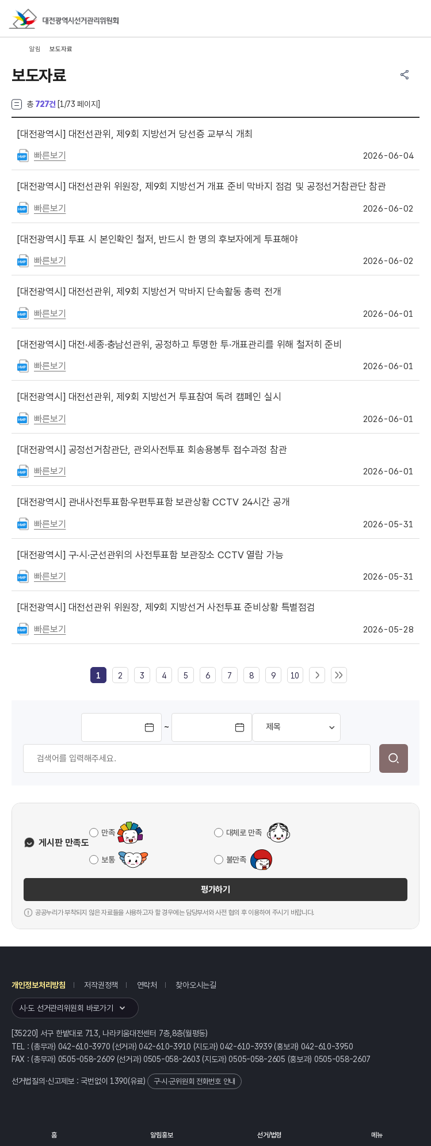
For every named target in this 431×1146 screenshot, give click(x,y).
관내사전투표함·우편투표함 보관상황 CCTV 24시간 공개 (153, 502)
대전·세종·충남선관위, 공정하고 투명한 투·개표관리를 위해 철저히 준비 (179, 344)
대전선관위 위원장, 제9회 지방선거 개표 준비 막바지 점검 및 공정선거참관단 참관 (201, 186)
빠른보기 (50, 155)
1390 (119, 1081)
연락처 (147, 985)
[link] (98, 675)
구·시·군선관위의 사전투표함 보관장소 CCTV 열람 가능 (150, 555)
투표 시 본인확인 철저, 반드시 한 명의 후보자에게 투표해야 (157, 239)
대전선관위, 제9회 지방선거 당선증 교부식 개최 (135, 134)
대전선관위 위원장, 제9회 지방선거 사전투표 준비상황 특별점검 (166, 607)
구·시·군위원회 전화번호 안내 (194, 1081)
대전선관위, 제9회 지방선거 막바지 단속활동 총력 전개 (149, 291)
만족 (108, 832)
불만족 (236, 859)
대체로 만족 (244, 832)
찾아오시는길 (196, 985)
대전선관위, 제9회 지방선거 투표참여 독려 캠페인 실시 (149, 397)
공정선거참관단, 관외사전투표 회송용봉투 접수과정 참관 (152, 449)
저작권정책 (101, 985)
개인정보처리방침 (39, 985)
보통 (108, 859)
